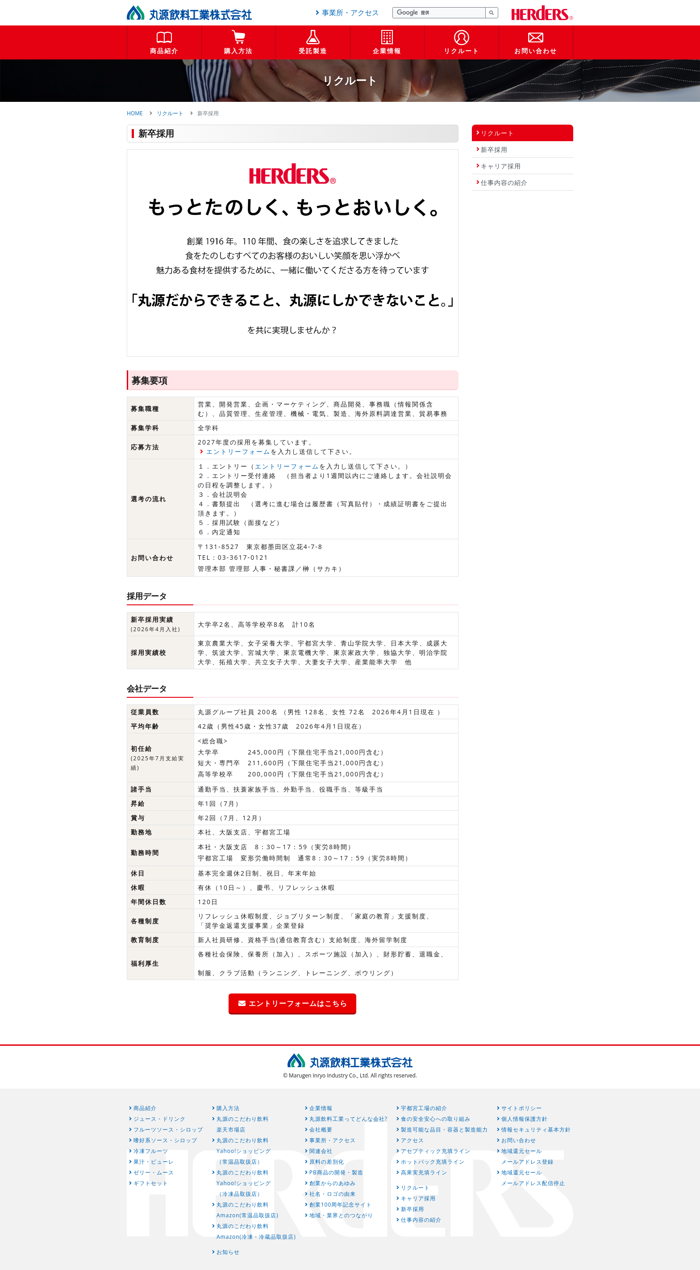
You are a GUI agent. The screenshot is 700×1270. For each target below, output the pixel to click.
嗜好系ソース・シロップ (165, 1140)
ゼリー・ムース (153, 1172)
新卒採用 (494, 149)
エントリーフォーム (238, 451)
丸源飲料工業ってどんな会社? (348, 1119)
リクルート (461, 50)
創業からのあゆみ (332, 1183)
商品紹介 (164, 50)
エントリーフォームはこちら (292, 1003)
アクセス (412, 1140)
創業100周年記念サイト (340, 1204)
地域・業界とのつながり (341, 1215)
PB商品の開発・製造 (336, 1172)
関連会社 (321, 1151)
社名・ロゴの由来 (332, 1194)
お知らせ (228, 1252)
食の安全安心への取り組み (436, 1119)
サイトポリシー (521, 1108)
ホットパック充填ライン (433, 1161)
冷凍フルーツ (150, 1151)
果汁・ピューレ (153, 1161)
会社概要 (321, 1129)
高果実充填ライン (424, 1172)
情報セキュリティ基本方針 (536, 1129)
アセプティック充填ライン (436, 1151)
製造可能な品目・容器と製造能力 (444, 1129)
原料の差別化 (326, 1161)
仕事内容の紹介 (504, 182)
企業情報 (387, 50)
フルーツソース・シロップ (168, 1129)
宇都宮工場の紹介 (424, 1108)
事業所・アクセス (346, 12)
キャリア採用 (501, 166)
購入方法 (238, 50)
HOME (135, 113)
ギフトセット (150, 1183)
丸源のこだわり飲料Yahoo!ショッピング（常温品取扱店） (244, 1150)
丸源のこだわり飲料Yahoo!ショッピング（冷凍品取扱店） (244, 1183)
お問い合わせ (535, 50)
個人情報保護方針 (524, 1119)
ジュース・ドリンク (159, 1119)
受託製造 (313, 50)
